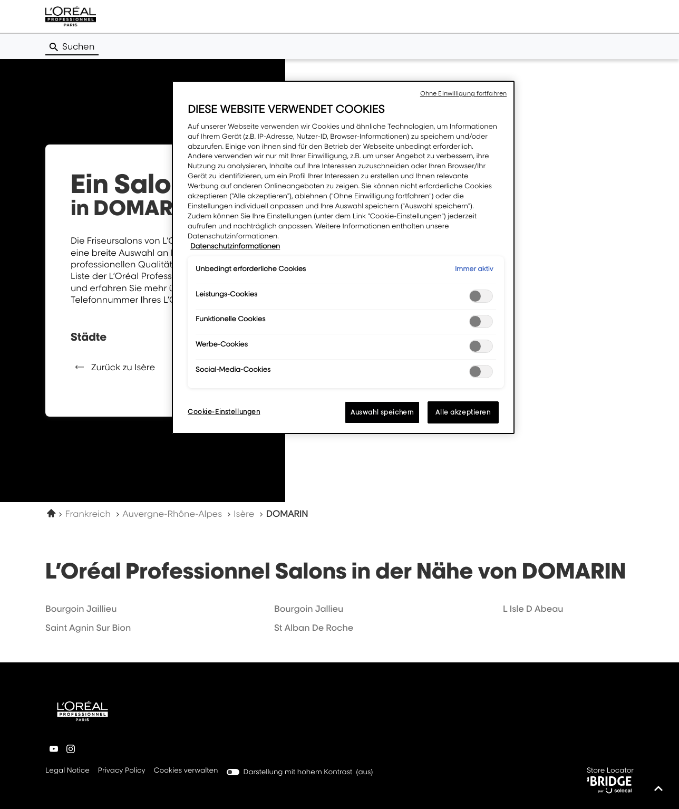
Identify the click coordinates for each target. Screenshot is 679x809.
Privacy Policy (122, 771)
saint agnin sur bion (88, 627)
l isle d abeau (533, 608)
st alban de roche (313, 627)
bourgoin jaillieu (81, 608)
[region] (343, 257)
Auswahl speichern (382, 412)
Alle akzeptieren (462, 412)
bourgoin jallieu (308, 608)
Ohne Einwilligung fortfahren (463, 93)
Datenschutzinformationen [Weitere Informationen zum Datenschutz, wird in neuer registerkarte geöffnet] (235, 246)
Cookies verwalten (186, 770)
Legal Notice (67, 771)
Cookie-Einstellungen (224, 412)
